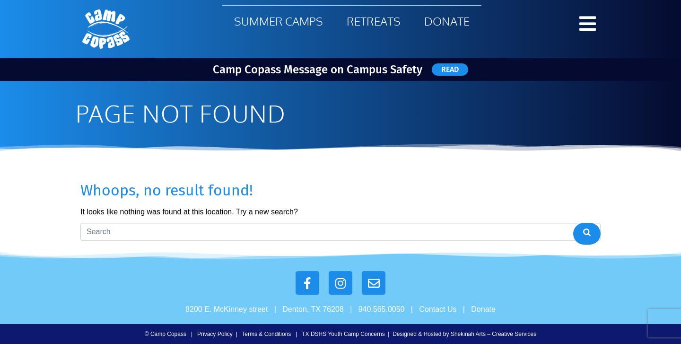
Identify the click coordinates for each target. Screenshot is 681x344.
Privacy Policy (215, 334)
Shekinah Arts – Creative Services (493, 334)
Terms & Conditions (266, 334)
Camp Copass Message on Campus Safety (317, 69)
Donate (483, 309)
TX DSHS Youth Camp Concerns (343, 334)
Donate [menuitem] (447, 21)
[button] (587, 23)
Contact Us (437, 309)
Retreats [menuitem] (374, 21)
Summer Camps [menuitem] (278, 21)
